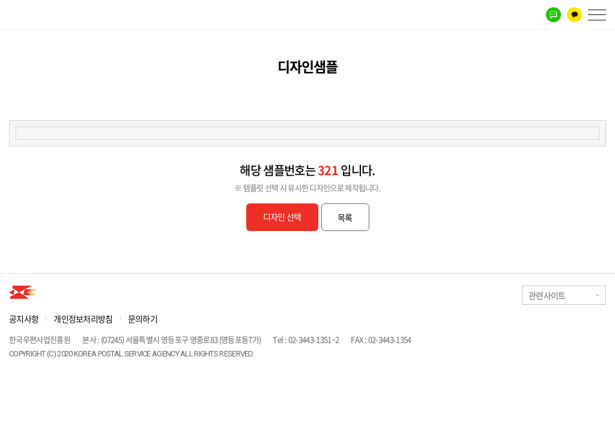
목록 (345, 217)
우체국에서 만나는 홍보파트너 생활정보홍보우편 (52, 14)
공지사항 (23, 319)
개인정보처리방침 (82, 319)
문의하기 (142, 319)
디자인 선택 (282, 217)
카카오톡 (574, 14)
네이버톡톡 (553, 14)
